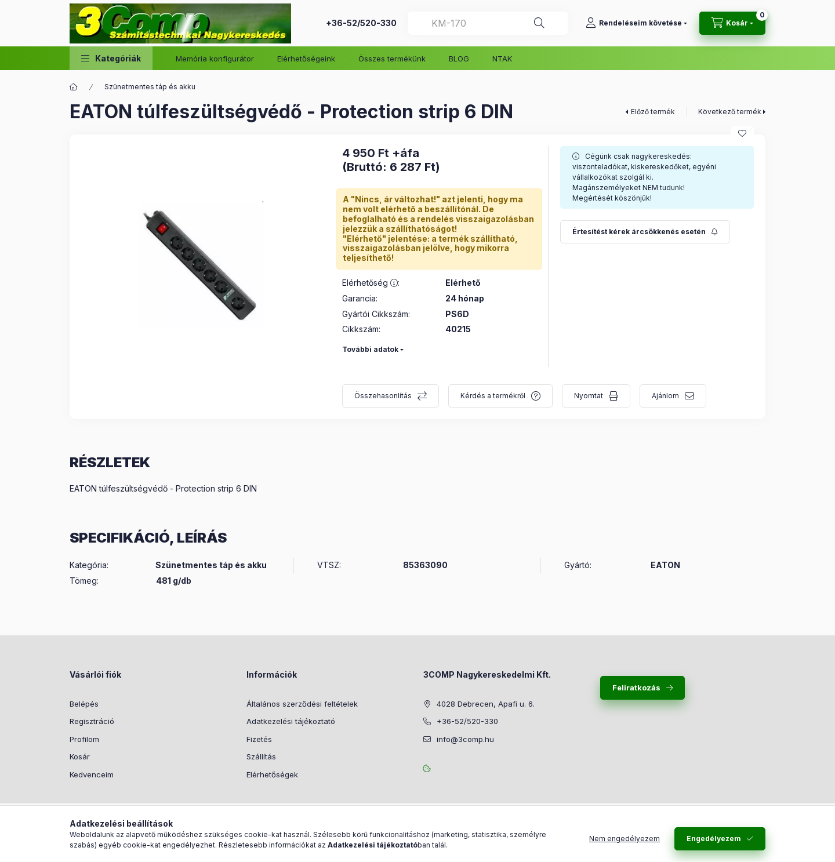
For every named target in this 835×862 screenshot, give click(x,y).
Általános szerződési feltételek (302, 703)
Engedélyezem (714, 838)
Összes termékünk (392, 58)
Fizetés (259, 739)
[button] (111, 58)
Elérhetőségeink (306, 58)
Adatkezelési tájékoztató (290, 721)
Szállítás (261, 756)
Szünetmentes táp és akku (149, 86)
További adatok (370, 349)
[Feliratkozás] (645, 231)
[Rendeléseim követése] (636, 23)
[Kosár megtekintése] (732, 23)
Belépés (84, 703)
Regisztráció (92, 721)
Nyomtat (588, 395)
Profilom (84, 739)
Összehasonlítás (383, 395)
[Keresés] (539, 23)
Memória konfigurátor (215, 58)
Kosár (80, 756)
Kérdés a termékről (492, 395)
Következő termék (729, 111)
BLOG (459, 58)
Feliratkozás (636, 687)
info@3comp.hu (465, 739)
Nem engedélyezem (624, 838)
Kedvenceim (92, 774)
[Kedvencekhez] (742, 133)
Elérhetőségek (272, 774)
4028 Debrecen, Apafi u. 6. (486, 703)
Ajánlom (665, 395)
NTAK (502, 58)
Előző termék (653, 111)
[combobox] (488, 23)
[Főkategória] (74, 87)
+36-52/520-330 (361, 23)
